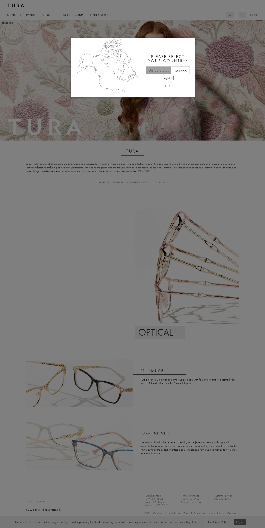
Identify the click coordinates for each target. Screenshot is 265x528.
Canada (181, 70)
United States (158, 70)
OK (168, 86)
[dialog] (133, 67)
